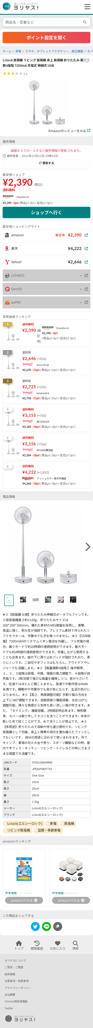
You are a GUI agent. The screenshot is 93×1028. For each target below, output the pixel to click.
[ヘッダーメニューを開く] (86, 7)
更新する (46, 163)
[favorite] (87, 60)
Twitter (8, 1008)
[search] (85, 22)
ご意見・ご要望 (13, 967)
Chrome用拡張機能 (16, 1001)
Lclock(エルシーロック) (24, 823)
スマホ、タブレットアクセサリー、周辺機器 (54, 51)
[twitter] (35, 927)
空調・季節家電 (49, 830)
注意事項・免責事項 (16, 981)
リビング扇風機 (18, 830)
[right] (87, 547)
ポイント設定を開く (46, 37)
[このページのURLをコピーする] (57, 926)
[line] (46, 927)
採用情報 (9, 974)
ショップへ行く (46, 212)
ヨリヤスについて (15, 960)
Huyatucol (23, 196)
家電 (18, 51)
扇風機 (69, 823)
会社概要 (9, 994)
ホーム (7, 51)
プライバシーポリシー (17, 988)
